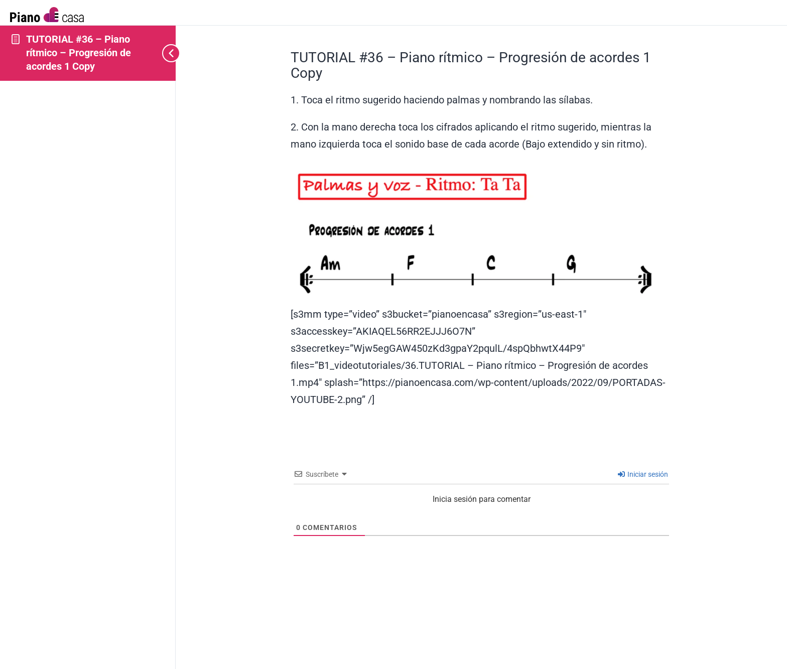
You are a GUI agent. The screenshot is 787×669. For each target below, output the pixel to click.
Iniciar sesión (643, 474)
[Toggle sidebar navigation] (161, 53)
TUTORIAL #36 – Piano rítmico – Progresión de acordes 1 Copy (78, 52)
